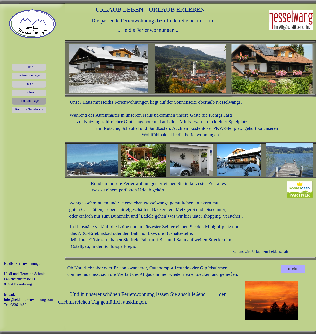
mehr (293, 268)
